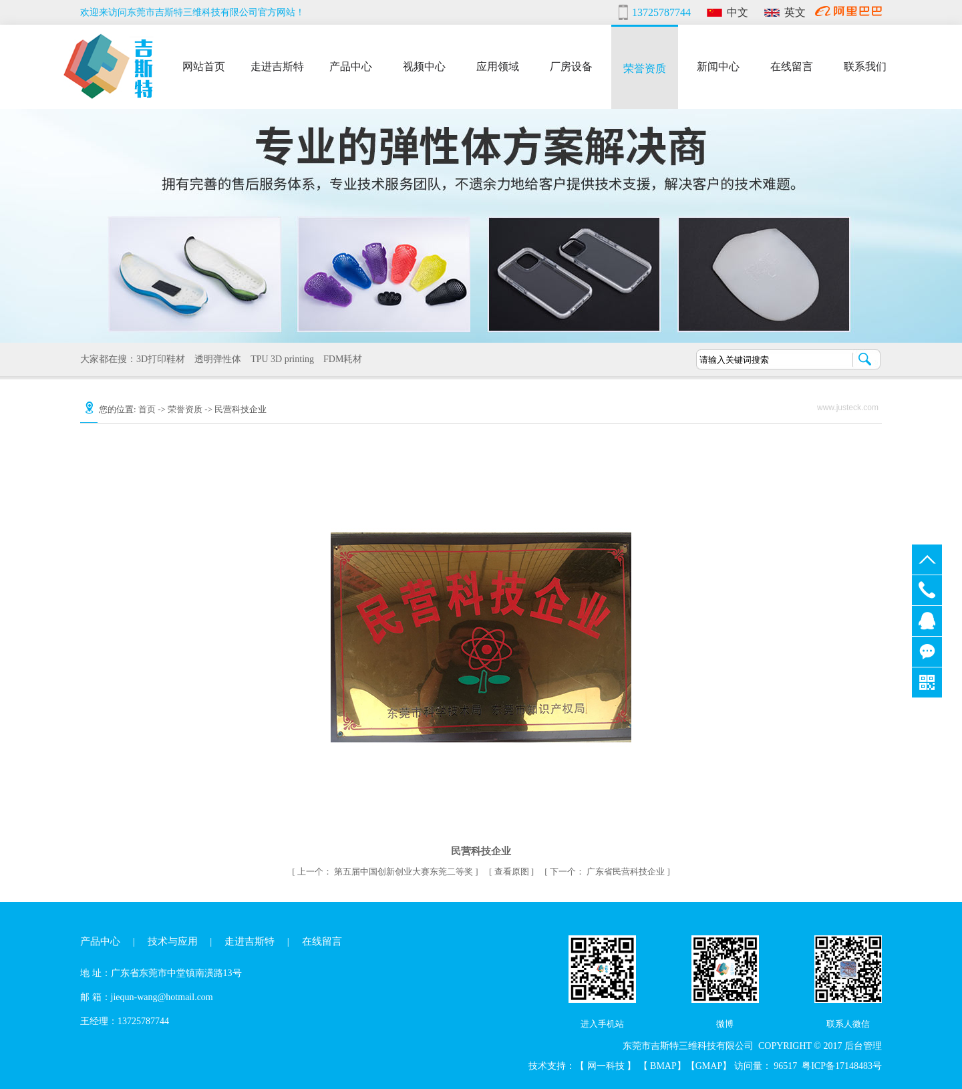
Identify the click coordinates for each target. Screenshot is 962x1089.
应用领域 (497, 65)
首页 (147, 409)
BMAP (663, 1066)
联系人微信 (848, 1024)
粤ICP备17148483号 (842, 1066)
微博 (725, 1024)
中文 (737, 12)
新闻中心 (718, 65)
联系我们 (865, 65)
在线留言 (791, 65)
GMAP (708, 1066)
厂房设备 (571, 65)
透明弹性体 (213, 359)
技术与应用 (173, 941)
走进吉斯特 (277, 65)
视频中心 (424, 65)
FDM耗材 (338, 359)
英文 (795, 12)
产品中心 (350, 65)
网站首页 (203, 65)
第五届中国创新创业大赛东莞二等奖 (386, 872)
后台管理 (863, 1046)
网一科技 (607, 1066)
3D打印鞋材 (156, 359)
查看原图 (512, 872)
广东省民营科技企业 (608, 872)
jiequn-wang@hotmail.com (162, 997)
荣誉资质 (644, 67)
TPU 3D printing (277, 359)
